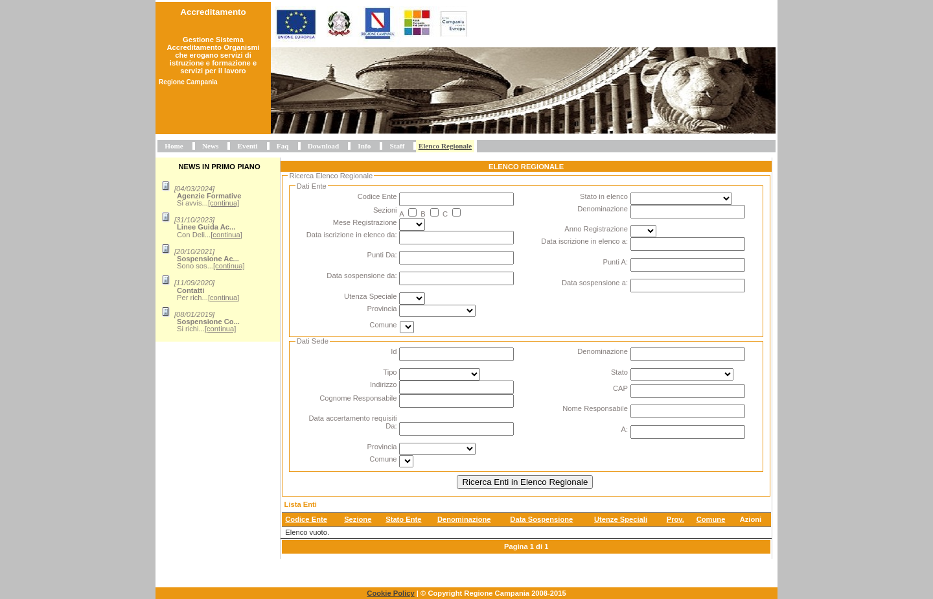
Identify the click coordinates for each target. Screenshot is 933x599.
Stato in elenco (604, 196)
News (210, 146)
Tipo (390, 372)
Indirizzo (383, 384)
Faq (283, 146)
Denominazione (602, 209)
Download (324, 146)
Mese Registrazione (365, 222)
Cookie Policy (390, 593)
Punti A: (615, 262)
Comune (383, 325)
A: (624, 429)
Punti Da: (382, 255)
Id (394, 351)
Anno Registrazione (596, 229)
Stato (619, 372)
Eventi (248, 146)
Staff (396, 146)
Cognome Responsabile (358, 398)
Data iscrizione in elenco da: (351, 235)
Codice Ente (377, 196)
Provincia (382, 308)
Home (174, 146)
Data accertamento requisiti (352, 418)
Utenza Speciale (370, 296)
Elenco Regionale (445, 146)
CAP (620, 388)
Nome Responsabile (595, 408)
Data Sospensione (541, 519)
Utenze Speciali (620, 519)
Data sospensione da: (362, 275)
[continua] (224, 203)
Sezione (357, 519)
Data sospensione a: (595, 283)
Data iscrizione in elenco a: (584, 241)
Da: (391, 426)
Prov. (675, 519)
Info (364, 146)
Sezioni (385, 210)
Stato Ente (403, 519)
